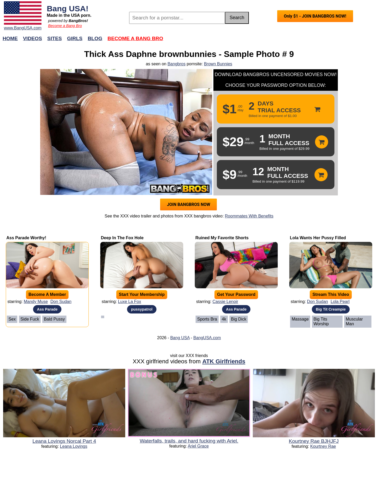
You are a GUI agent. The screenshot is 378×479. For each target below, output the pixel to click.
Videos (32, 38)
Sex (12, 319)
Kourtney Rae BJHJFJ (314, 441)
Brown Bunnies (218, 64)
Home (10, 38)
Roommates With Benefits (249, 216)
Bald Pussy (54, 319)
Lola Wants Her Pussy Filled (318, 238)
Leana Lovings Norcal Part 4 (64, 441)
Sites (54, 38)
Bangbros (176, 64)
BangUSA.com (207, 338)
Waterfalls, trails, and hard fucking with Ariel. (189, 441)
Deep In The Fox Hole (122, 238)
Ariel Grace (198, 446)
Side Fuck (29, 319)
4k (224, 319)
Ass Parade (47, 309)
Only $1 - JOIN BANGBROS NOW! (315, 16)
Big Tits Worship (321, 321)
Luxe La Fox (129, 301)
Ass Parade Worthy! (26, 238)
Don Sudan (60, 301)
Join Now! (271, 41)
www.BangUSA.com (22, 28)
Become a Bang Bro (65, 26)
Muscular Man (354, 321)
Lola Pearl (340, 301)
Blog (95, 38)
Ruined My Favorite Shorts (222, 238)
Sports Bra (207, 319)
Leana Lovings (73, 446)
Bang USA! (67, 8)
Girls (75, 38)
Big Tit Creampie (331, 309)
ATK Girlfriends (223, 361)
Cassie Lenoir (225, 301)
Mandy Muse (36, 301)
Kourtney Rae (323, 446)
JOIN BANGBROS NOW (188, 204)
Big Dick (238, 319)
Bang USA (180, 338)
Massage (300, 319)
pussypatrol (142, 309)
